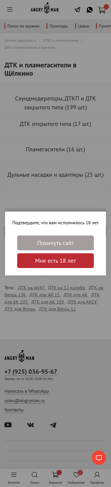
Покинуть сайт (55, 243)
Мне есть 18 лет (55, 260)
